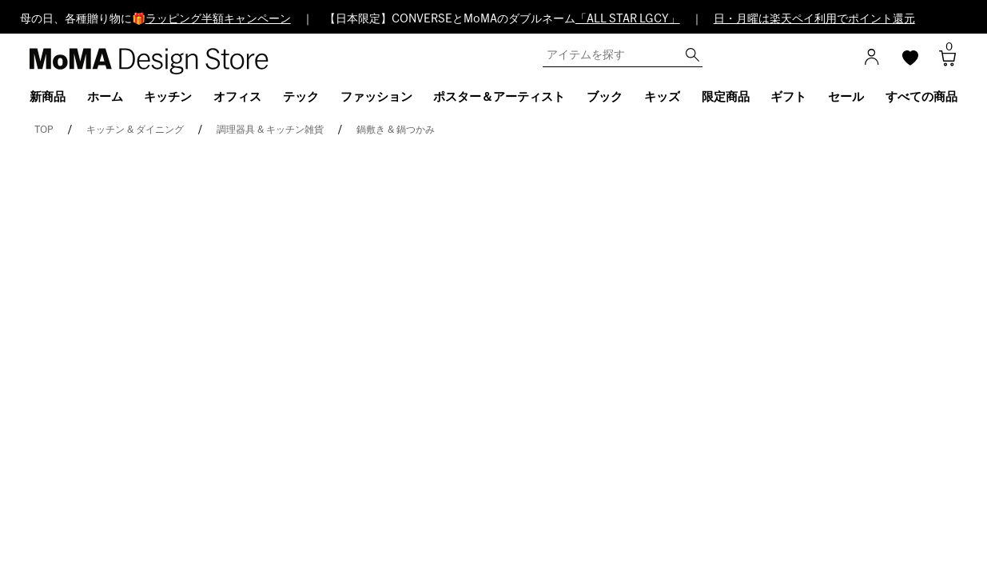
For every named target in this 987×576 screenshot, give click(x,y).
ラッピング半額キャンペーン (218, 19)
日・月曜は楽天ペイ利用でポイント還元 (814, 19)
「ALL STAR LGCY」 (627, 19)
